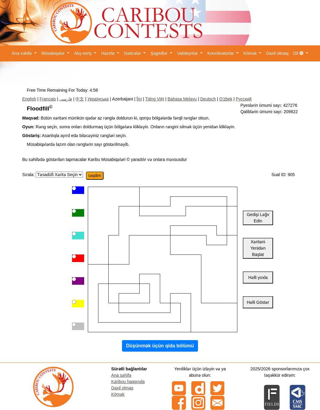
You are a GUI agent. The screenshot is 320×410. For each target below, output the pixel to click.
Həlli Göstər (258, 302)
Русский (244, 99)
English (29, 99)
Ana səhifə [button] (22, 53)
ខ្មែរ (139, 99)
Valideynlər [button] (188, 53)
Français (48, 99)
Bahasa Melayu (182, 99)
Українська (98, 99)
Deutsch (208, 99)
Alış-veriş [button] (83, 53)
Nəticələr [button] (133, 53)
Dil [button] (299, 53)
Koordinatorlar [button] (221, 53)
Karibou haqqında (128, 381)
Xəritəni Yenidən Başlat (258, 248)
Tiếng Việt (154, 99)
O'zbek (225, 99)
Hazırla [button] (108, 53)
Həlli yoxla (258, 277)
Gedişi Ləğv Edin (258, 217)
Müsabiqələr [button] (53, 53)
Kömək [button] (250, 53)
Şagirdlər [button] (159, 53)
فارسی (65, 99)
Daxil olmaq (277, 53)
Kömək (117, 394)
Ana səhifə (121, 375)
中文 (79, 99)
